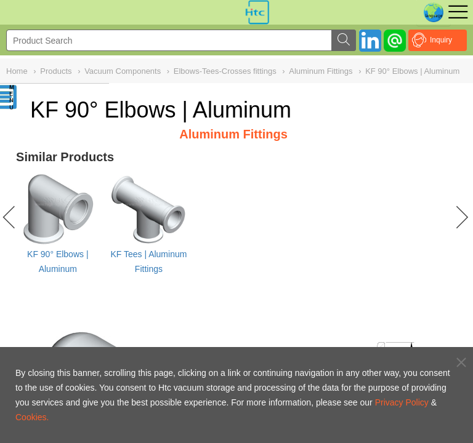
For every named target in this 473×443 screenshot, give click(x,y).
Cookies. (32, 417)
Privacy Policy (402, 402)
